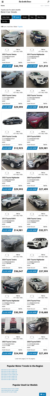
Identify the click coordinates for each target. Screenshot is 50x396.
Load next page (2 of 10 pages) (25, 358)
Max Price (41, 17)
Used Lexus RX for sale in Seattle (9, 392)
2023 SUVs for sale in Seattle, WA (9, 373)
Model (24, 17)
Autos (3, 5)
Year (32, 17)
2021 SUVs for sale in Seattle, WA (9, 377)
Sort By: (5, 21)
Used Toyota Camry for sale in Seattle (10, 388)
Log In (41, 5)
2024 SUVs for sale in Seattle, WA (9, 371)
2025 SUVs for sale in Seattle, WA (9, 369)
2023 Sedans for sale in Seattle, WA (9, 374)
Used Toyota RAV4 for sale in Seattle (9, 390)
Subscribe (47, 5)
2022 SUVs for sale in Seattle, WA (9, 376)
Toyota (16, 17)
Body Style (6, 17)
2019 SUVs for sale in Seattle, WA (9, 379)
